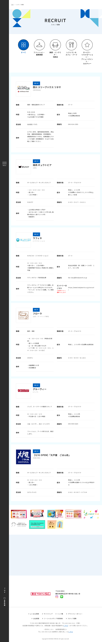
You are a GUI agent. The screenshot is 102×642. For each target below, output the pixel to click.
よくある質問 (34, 614)
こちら (66, 626)
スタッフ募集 (20, 4)
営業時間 (4, 601)
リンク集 (60, 614)
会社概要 (36, 619)
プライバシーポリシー (75, 614)
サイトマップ (48, 614)
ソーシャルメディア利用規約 (53, 619)
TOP (5, 590)
